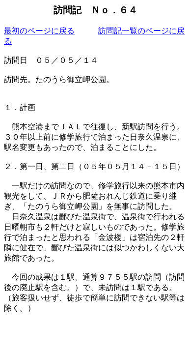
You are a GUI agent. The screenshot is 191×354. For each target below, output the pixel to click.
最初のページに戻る (39, 31)
